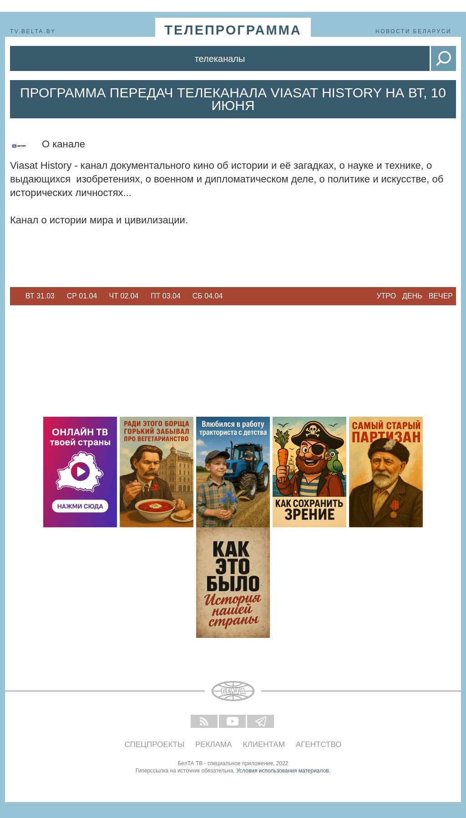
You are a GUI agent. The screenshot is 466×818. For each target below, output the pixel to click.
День (412, 296)
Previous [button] (14, 296)
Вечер (441, 296)
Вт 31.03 (40, 296)
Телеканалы (220, 59)
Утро (386, 296)
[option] (40, 296)
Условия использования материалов (282, 771)
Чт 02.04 (124, 296)
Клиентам (264, 744)
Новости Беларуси (413, 31)
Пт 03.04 (166, 296)
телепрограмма (233, 30)
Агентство (319, 744)
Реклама (213, 744)
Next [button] (233, 296)
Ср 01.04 (82, 296)
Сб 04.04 (207, 296)
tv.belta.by (33, 31)
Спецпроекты (155, 744)
